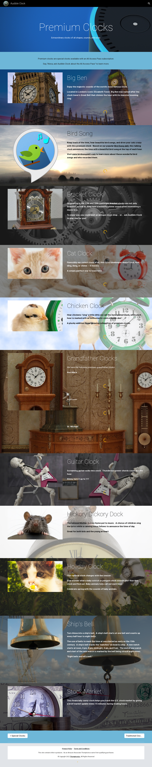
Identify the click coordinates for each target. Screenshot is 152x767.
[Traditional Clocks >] (134, 735)
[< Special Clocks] (17, 735)
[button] (149, 3)
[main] (76, 30)
